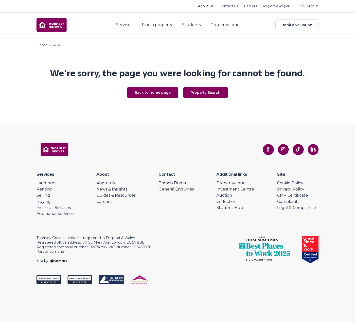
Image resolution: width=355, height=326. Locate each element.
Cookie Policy (290, 187)
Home (42, 48)
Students (195, 27)
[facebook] (265, 153)
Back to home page (149, 96)
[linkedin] (313, 153)
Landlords (46, 187)
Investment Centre (235, 193)
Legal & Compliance (296, 211)
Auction (224, 199)
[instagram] (281, 153)
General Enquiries (176, 193)
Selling (43, 199)
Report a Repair (276, 6)
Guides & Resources (116, 199)
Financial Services (53, 211)
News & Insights (111, 193)
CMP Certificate (292, 199)
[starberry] (58, 264)
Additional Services (54, 217)
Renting (44, 193)
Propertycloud (228, 27)
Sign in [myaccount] (309, 6)
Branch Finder (173, 187)
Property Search (210, 96)
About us (205, 6)
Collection (226, 205)
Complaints (288, 205)
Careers (250, 6)
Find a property (160, 27)
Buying (43, 205)
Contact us (228, 6)
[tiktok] (297, 153)
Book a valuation (297, 26)
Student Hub (229, 211)
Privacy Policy (290, 193)
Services (128, 27)
